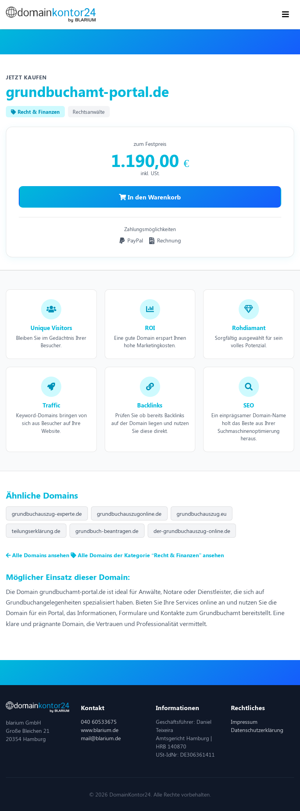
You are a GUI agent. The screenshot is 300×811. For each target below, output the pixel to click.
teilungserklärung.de (36, 531)
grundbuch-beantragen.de (106, 531)
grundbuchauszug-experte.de (47, 513)
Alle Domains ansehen (38, 555)
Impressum (244, 721)
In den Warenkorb (150, 197)
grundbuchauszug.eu (202, 513)
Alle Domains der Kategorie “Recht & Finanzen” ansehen (147, 555)
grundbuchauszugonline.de (129, 513)
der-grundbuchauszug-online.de (192, 531)
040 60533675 (99, 721)
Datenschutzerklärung (257, 730)
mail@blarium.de (101, 738)
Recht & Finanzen (35, 111)
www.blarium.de (99, 730)
